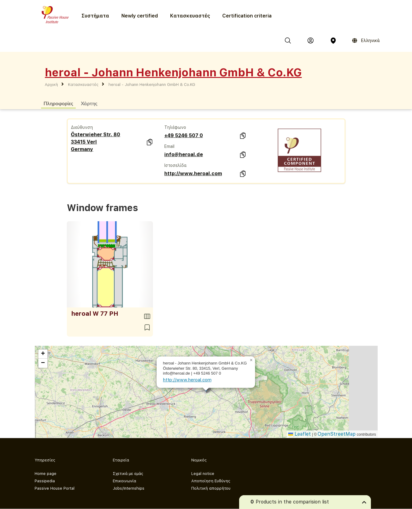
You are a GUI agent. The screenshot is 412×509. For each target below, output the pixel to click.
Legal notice (202, 473)
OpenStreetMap (337, 434)
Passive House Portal (54, 488)
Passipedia (45, 481)
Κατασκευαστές (190, 16)
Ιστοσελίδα (175, 165)
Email (169, 146)
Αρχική (51, 84)
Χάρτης (89, 103)
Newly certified (139, 16)
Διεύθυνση (82, 127)
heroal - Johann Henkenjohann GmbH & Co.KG (152, 84)
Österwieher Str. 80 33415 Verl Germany (95, 142)
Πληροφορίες (58, 103)
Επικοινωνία (124, 481)
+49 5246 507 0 (183, 135)
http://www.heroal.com (193, 173)
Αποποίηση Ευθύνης (210, 481)
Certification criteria (247, 16)
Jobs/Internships (128, 488)
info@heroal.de (183, 154)
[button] (251, 360)
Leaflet (299, 434)
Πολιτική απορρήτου (211, 488)
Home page (45, 473)
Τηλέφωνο (175, 127)
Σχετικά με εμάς (128, 473)
